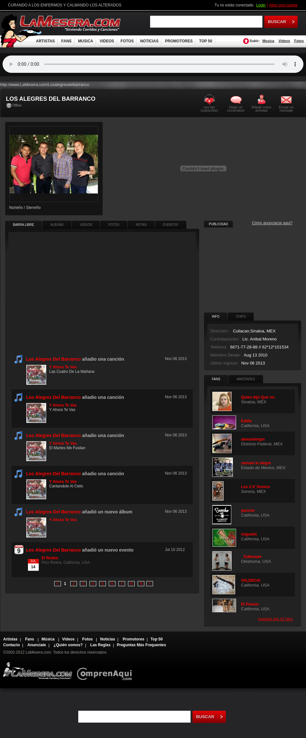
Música (49, 639)
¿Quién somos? (68, 645)
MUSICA (85, 41)
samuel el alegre (256, 463)
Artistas (10, 639)
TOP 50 (205, 41)
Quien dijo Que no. (258, 397)
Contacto (11, 645)
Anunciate (37, 645)
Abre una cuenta (283, 5)
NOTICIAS (149, 41)
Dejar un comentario (235, 108)
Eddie (246, 421)
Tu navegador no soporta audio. (153, 64)
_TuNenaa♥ (251, 556)
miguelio (249, 534)
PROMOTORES (178, 41)
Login (260, 5)
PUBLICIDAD (218, 224)
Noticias (107, 639)
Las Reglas (100, 645)
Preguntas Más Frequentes (141, 645)
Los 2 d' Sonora (255, 487)
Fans (30, 639)
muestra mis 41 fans (275, 619)
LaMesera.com (71, 23)
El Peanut (250, 604)
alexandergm (253, 439)
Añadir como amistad (261, 108)
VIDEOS (106, 41)
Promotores (133, 639)
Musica (268, 41)
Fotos (299, 41)
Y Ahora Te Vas (63, 367)
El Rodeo (50, 558)
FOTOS (127, 41)
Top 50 (156, 639)
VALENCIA (250, 580)
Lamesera (37, 669)
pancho (248, 510)
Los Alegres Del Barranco (53, 359)
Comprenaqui (106, 669)
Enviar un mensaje (286, 108)
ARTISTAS (45, 41)
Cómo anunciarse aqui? (272, 223)
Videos (284, 41)
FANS (66, 41)
